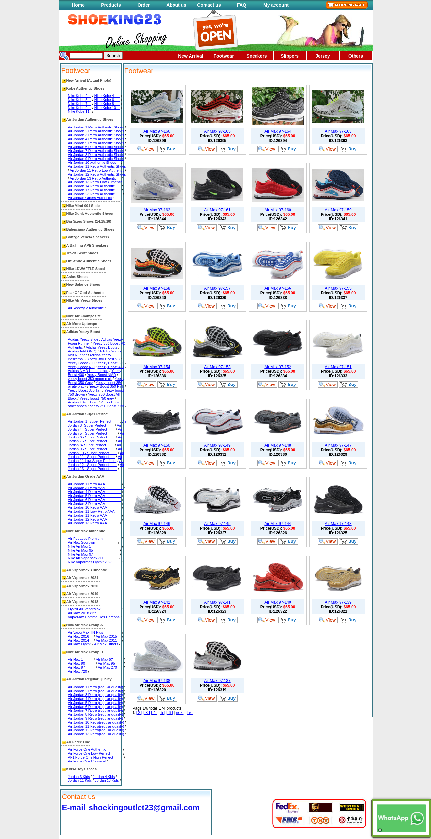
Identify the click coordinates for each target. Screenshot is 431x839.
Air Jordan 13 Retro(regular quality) (96, 734)
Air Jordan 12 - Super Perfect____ (96, 463)
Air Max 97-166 (156, 131)
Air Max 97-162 (156, 210)
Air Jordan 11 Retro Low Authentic (97, 170)
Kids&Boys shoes (81, 769)
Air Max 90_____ (81, 663)
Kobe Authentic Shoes (85, 88)
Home (78, 5)
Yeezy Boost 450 (81, 367)
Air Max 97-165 (217, 131)
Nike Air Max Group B (84, 652)
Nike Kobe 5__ (79, 100)
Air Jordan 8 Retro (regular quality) (95, 714)
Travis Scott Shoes (82, 253)
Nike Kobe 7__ (79, 104)
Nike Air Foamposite (83, 316)
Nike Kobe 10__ (107, 108)
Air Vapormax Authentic (86, 570)
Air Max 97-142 (156, 602)
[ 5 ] (162, 713)
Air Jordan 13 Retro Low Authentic (95, 182)
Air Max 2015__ (108, 636)
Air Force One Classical (87, 761)
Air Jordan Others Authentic (90, 198)
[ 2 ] (139, 713)
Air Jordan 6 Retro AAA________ (94, 500)
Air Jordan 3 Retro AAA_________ (95, 488)
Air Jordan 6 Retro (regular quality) (95, 707)
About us (176, 5)
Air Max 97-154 (156, 367)
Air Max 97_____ (81, 667)
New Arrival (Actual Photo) (88, 80)
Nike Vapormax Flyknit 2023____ (94, 562)
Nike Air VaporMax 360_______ (93, 558)
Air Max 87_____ (109, 659)
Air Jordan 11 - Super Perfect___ (96, 455)
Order (143, 5)
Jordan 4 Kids (104, 777)
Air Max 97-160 (277, 210)
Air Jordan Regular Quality (89, 679)
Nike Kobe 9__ (79, 108)
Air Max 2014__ (80, 640)
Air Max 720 (77, 671)
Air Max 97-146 (156, 524)
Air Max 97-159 (338, 210)
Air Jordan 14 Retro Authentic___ (94, 186)
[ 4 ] (154, 713)
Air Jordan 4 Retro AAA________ (94, 492)
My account (276, 5)
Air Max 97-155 (338, 288)
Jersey (322, 56)
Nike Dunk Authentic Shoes (89, 213)
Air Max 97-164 (277, 131)
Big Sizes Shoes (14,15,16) (88, 221)
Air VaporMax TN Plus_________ (94, 632)
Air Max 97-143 (338, 524)
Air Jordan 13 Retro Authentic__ (95, 178)
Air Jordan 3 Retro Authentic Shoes (96, 135)
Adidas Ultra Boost (83, 402)
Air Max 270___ (110, 667)
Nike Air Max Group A (84, 625)
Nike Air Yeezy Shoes (84, 300)
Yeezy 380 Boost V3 (103, 359)
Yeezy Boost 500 (111, 363)
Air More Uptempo (81, 324)
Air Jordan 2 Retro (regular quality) (95, 691)
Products (111, 5)
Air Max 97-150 (156, 445)
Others (355, 56)
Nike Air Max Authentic (85, 531)
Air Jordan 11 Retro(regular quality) (96, 726)
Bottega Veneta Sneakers (87, 237)
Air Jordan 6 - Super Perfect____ (96, 435)
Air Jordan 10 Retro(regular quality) (96, 722)
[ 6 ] (169, 713)
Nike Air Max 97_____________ (93, 554)
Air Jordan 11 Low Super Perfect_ (95, 459)
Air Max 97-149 (217, 445)
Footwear (223, 56)
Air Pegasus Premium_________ (94, 538)
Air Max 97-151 (338, 367)
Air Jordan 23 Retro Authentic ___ (95, 194)
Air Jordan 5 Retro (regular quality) (95, 703)
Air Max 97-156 (277, 288)
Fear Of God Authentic (85, 293)
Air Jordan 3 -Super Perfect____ (97, 423)
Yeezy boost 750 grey (96, 398)
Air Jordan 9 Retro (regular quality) (95, 718)
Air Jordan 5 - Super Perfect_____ (95, 431)
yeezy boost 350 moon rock (90, 379)
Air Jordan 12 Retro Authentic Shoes (97, 174)
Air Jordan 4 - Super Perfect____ (94, 427)
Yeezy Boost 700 (81, 363)
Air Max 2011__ (108, 640)
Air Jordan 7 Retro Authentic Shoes (96, 151)
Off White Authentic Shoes (88, 261)
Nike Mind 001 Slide (83, 206)
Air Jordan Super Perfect (87, 414)
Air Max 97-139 (338, 602)
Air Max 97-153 (217, 367)
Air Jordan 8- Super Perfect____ (95, 443)
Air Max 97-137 (217, 680)
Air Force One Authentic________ (95, 749)
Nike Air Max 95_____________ (93, 550)
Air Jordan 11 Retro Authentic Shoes (97, 166)
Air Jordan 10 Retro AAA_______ (94, 507)
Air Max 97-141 (217, 602)
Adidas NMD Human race (88, 371)
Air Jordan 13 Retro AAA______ (93, 523)
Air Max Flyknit (79, 644)
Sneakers (256, 56)
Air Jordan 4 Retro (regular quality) (95, 699)
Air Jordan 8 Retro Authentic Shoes (96, 155)
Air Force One (78, 742)
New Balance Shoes (83, 284)
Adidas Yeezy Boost (83, 332)
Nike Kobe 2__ (79, 96)
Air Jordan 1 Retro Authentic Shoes (96, 127)
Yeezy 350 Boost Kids (107, 406)
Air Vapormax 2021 (82, 578)
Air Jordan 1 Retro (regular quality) (95, 687)
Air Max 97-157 (217, 288)
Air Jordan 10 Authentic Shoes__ (94, 162)
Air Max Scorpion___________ (92, 542)
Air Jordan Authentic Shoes (89, 119)
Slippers (290, 56)
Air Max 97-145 (217, 524)
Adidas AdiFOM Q (82, 351)
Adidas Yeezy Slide (83, 339)
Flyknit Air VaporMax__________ (94, 609)
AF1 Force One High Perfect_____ (95, 757)
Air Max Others (106, 644)
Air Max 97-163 (338, 131)
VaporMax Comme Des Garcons (94, 617)
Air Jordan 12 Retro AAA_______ (94, 519)
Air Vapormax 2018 (82, 602)
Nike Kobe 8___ (107, 104)
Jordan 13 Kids (107, 780)
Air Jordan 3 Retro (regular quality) (95, 695)
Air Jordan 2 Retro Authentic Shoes (96, 131)
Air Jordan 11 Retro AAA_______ (94, 515)
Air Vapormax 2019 (82, 594)
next (180, 713)
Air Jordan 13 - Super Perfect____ (96, 467)
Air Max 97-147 (338, 445)
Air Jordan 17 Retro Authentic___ (94, 190)
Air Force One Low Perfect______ (95, 753)
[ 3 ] (146, 713)
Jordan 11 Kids (80, 780)
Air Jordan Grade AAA (85, 476)
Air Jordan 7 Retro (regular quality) (95, 710)
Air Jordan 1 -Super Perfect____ (94, 421)
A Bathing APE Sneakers (87, 245)
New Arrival (190, 56)
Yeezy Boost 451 (111, 367)
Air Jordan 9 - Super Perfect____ (94, 447)
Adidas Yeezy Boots (101, 347)
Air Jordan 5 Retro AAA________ (94, 496)
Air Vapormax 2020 (82, 586)
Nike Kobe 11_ (79, 111)
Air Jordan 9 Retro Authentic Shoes (96, 159)
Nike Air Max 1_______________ (94, 546)
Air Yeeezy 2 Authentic (86, 308)
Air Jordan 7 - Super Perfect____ (95, 439)
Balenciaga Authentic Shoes (90, 229)
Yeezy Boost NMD (101, 375)
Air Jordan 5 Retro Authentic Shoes (96, 143)
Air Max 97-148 (277, 445)
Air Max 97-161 (217, 210)
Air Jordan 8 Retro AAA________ (94, 503)
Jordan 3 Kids (79, 777)
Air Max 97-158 (156, 288)
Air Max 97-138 (156, 680)
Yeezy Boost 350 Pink (106, 386)
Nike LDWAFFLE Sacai (85, 269)
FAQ (241, 5)
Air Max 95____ (110, 663)
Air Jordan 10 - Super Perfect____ (95, 451)
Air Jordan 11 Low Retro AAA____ (95, 511)
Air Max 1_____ (80, 659)
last (190, 713)
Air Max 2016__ (80, 636)
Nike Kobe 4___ (107, 96)
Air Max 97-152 (277, 367)
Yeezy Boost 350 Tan (85, 390)
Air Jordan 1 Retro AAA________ (94, 484)
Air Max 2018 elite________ (90, 613)
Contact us (209, 5)
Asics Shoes (77, 277)
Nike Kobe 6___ (107, 100)
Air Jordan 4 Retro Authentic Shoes (96, 139)
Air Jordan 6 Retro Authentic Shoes (96, 147)
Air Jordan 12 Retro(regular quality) (96, 730)
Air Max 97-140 (277, 602)
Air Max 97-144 (277, 524)
